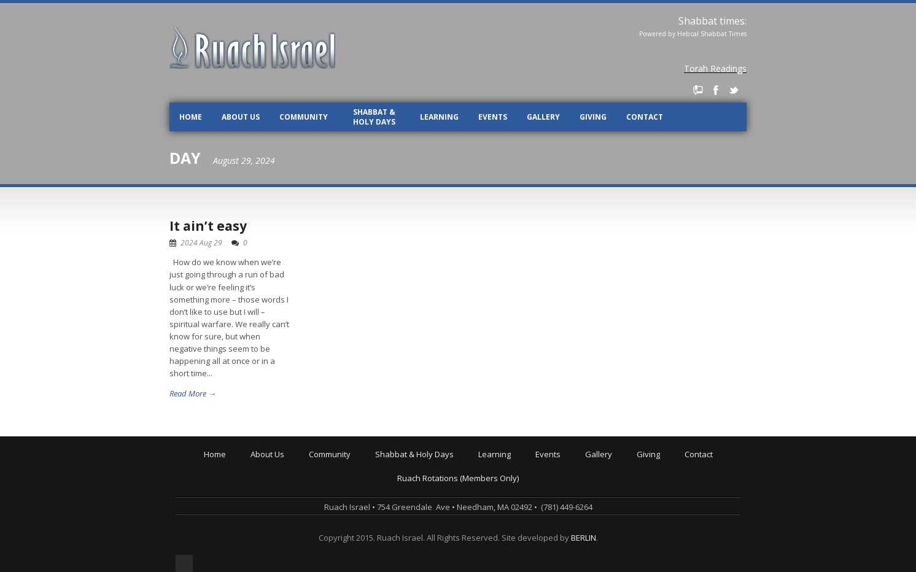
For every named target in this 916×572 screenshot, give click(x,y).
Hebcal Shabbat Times (712, 33)
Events (492, 117)
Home (190, 117)
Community (303, 117)
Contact (644, 117)
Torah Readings (715, 68)
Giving (593, 117)
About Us (241, 117)
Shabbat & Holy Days (374, 117)
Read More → (192, 393)
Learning (439, 117)
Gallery (543, 117)
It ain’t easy (208, 225)
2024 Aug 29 (201, 243)
